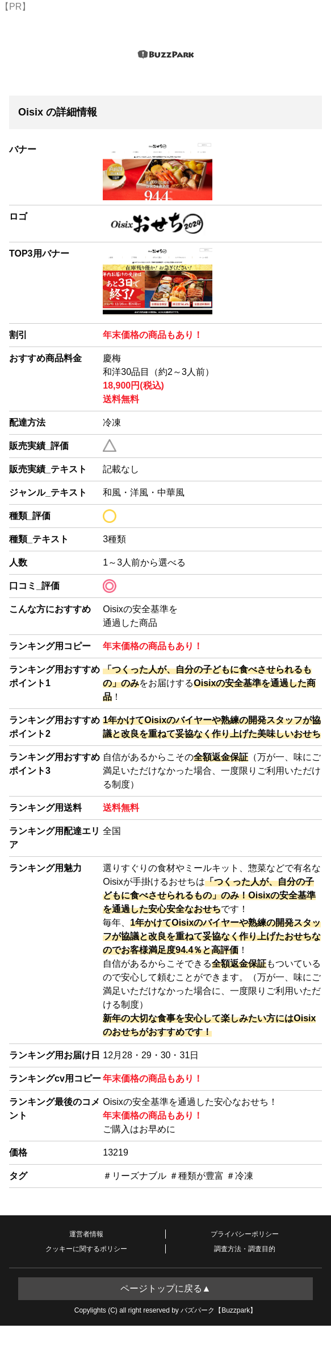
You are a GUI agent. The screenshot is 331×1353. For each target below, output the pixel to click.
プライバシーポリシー (245, 1234)
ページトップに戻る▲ (165, 1288)
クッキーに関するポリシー (86, 1249)
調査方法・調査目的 (244, 1249)
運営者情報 (86, 1234)
